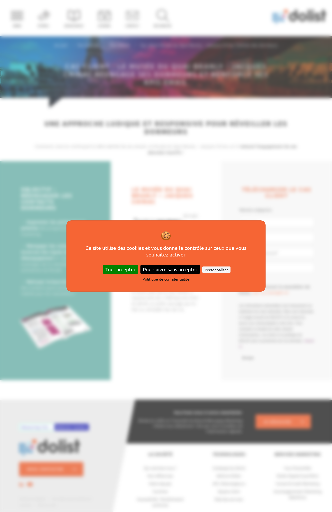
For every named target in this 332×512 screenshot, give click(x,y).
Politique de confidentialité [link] (165, 278)
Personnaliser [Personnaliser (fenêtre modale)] (216, 269)
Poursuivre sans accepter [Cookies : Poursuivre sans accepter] (170, 269)
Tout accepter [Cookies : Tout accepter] (120, 269)
